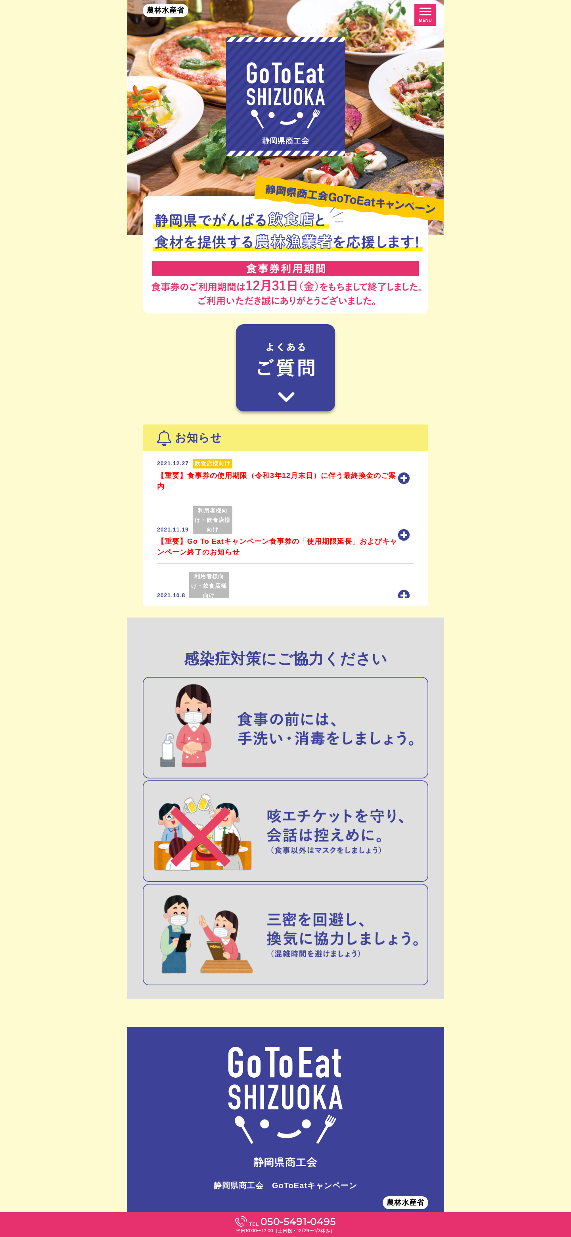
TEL (285, 1224)
